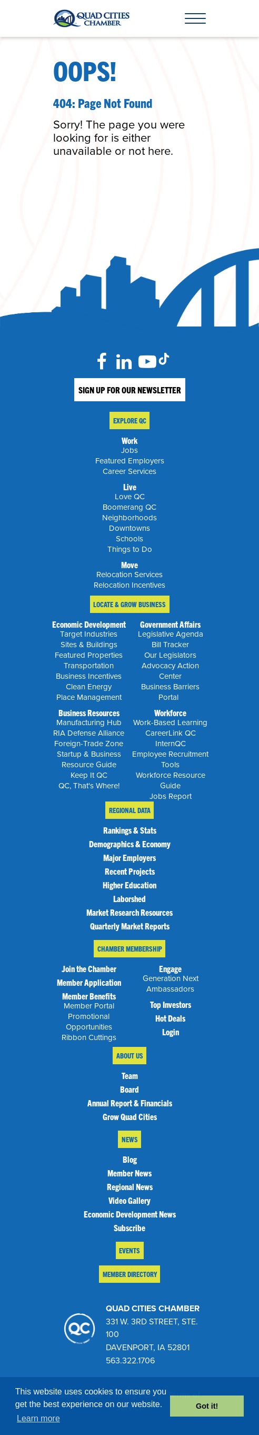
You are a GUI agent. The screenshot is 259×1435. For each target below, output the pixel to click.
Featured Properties (89, 655)
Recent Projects (130, 871)
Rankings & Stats (129, 830)
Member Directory (130, 1274)
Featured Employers (129, 461)
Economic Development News (130, 1214)
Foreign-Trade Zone (88, 743)
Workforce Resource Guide (170, 780)
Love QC (130, 496)
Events (129, 1250)
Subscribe (129, 1227)
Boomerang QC (129, 507)
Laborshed (129, 898)
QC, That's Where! (88, 785)
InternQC (170, 743)
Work (129, 440)
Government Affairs (170, 624)
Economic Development (89, 624)
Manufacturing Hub (89, 722)
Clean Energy (89, 686)
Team (130, 1075)
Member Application (89, 982)
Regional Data (130, 810)
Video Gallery (129, 1200)
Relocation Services (129, 574)
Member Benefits (89, 996)
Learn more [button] (38, 1418)
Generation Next (170, 978)
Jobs (129, 450)
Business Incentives (89, 676)
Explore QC (129, 420)
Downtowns (129, 528)
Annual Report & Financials (129, 1102)
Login (170, 1031)
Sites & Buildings (89, 644)
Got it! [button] (207, 1406)
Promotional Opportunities (89, 1022)
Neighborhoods (129, 517)
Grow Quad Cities (130, 1116)
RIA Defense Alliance (88, 733)
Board (129, 1089)
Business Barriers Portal (170, 692)
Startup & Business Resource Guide (89, 759)
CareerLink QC (170, 733)
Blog (130, 1159)
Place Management (89, 697)
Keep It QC (89, 775)
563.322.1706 (130, 1360)
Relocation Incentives (129, 585)
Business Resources (88, 712)
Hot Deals (170, 1018)
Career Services (129, 471)
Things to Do (129, 549)
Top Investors (170, 1004)
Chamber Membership (129, 948)
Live (129, 486)
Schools (129, 538)
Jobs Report (171, 796)
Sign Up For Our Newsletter (129, 389)
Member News (129, 1172)
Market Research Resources (129, 912)
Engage (170, 968)
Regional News (130, 1186)
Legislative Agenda (170, 634)
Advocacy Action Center (170, 671)
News (130, 1139)
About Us (129, 1055)
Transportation (89, 665)
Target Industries (88, 634)
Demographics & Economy (130, 843)
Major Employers (129, 857)
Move (129, 564)
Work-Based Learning (170, 722)
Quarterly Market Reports (130, 926)
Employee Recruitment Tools (170, 759)
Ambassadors (170, 989)
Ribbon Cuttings (89, 1037)
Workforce (170, 712)
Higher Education (129, 884)
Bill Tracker (170, 644)
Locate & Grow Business (129, 604)
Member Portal (89, 1006)
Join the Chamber (89, 968)
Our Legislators (170, 655)
